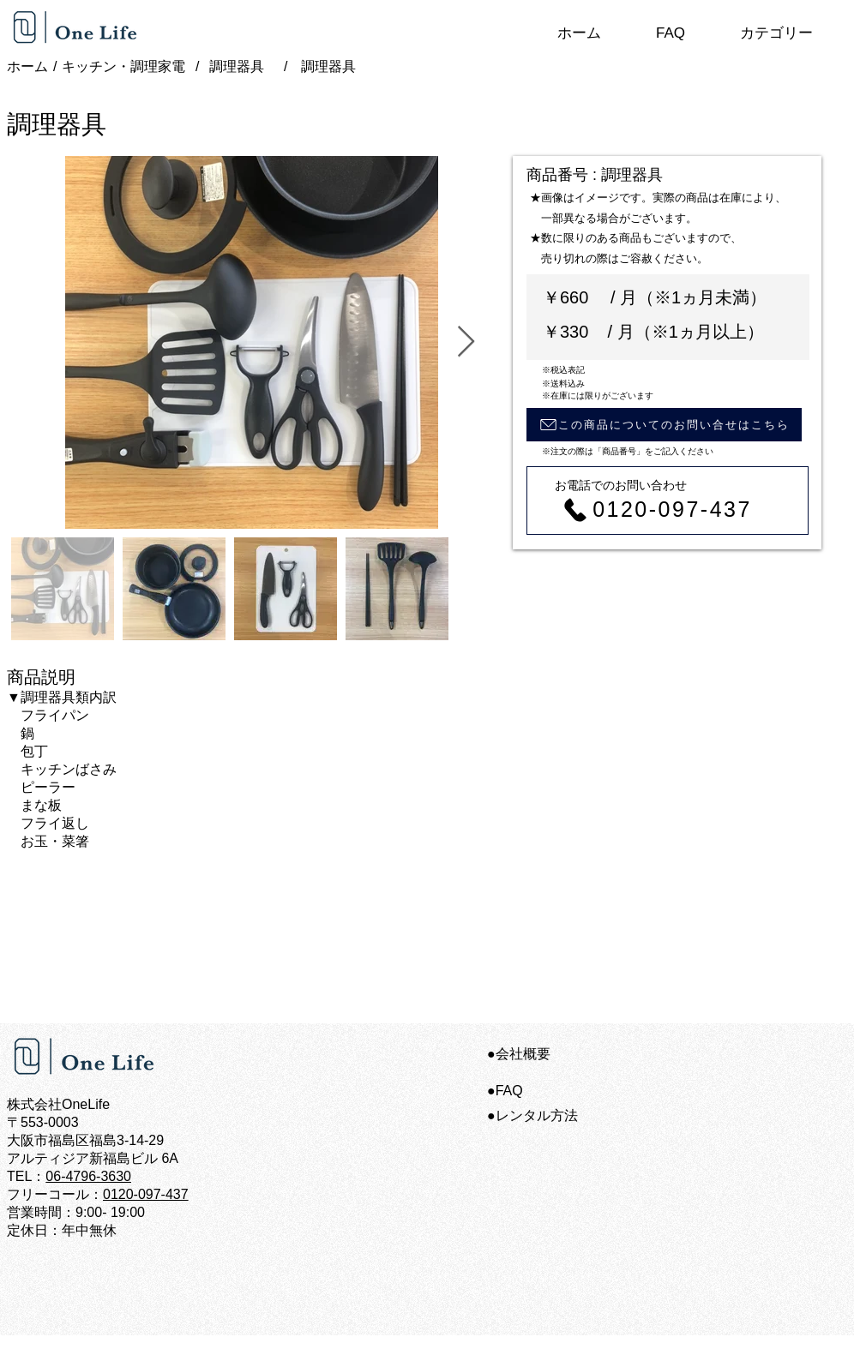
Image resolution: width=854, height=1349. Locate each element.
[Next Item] (466, 342)
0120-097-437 (146, 1194)
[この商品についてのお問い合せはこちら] (664, 424)
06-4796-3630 (88, 1176)
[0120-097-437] (656, 509)
